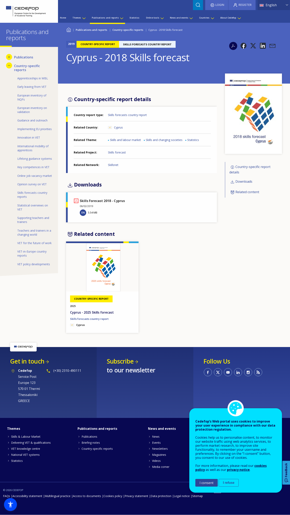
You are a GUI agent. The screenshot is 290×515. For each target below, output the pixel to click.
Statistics (193, 140)
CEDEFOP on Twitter (218, 372)
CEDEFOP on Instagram (248, 372)
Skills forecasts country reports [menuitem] (32, 195)
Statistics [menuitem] (134, 17)
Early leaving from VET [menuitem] (32, 87)
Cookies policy (113, 496)
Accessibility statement (27, 496)
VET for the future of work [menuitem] (34, 243)
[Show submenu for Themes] (83, 18)
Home (68, 29)
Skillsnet (113, 165)
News (156, 436)
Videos (156, 461)
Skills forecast (117, 152)
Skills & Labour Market (25, 436)
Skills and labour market (125, 140)
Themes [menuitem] (76, 17)
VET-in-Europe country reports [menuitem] (32, 253)
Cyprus (118, 127)
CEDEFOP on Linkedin (238, 372)
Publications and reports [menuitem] (105, 17)
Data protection (161, 496)
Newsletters (160, 449)
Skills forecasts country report (127, 115)
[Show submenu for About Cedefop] (239, 18)
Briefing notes (91, 443)
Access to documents (87, 496)
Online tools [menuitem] (152, 17)
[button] (243, 46)
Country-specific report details (249, 169)
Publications (89, 436)
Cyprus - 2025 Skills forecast (92, 312)
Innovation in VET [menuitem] (28, 137)
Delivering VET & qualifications (31, 443)
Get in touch (27, 361)
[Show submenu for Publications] (9, 57)
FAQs (6, 496)
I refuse (228, 482)
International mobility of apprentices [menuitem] (33, 148)
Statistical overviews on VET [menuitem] (32, 207)
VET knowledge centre (25, 449)
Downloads (243, 181)
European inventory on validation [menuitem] (32, 110)
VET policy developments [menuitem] (33, 264)
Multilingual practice (57, 496)
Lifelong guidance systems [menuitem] (34, 159)
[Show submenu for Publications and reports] (121, 18)
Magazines (159, 455)
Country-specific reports (127, 30)
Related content (247, 192)
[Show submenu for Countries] (212, 18)
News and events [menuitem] (179, 17)
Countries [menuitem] (204, 17)
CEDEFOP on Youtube (228, 372)
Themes (13, 428)
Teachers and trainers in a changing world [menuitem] (34, 232)
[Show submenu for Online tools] (162, 18)
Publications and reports (91, 30)
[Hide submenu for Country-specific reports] (9, 65)
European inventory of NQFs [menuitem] (31, 97)
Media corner (160, 467)
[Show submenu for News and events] (191, 18)
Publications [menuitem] (23, 57)
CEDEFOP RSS (258, 372)
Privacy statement (136, 496)
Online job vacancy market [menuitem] (34, 176)
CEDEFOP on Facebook (208, 372)
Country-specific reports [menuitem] (27, 68)
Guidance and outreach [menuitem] (32, 120)
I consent (206, 483)
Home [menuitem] (63, 17)
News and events (162, 428)
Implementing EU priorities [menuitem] (34, 129)
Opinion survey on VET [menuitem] (32, 184)
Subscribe (120, 361)
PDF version (233, 46)
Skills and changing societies (164, 140)
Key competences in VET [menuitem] (33, 167)
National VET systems (25, 455)
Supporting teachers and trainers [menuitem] (33, 220)
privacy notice (238, 469)
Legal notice (182, 496)
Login (219, 5)
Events (156, 443)
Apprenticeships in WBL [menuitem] (32, 78)
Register (245, 5)
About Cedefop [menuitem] (228, 17)
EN (83, 212)
